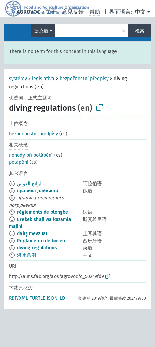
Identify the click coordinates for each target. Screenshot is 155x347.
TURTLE (37, 298)
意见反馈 (73, 11)
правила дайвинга (37, 191)
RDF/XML (18, 298)
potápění (18, 162)
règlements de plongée (42, 212)
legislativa (43, 79)
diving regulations (37, 248)
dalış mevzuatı (33, 234)
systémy (18, 79)
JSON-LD (56, 298)
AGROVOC (28, 11)
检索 (139, 31)
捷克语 (41, 31)
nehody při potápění (31, 155)
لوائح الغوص (29, 184)
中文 (140, 11)
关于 (51, 11)
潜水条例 (26, 255)
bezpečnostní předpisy (84, 79)
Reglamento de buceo (41, 241)
